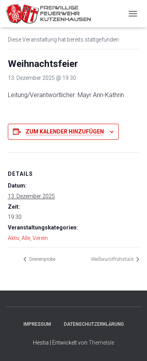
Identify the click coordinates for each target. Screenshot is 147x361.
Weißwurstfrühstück (113, 259)
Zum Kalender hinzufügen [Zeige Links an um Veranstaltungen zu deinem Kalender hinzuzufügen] (64, 131)
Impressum (37, 324)
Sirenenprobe (41, 259)
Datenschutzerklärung (94, 324)
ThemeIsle (101, 342)
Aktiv (13, 238)
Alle (26, 238)
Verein (40, 238)
